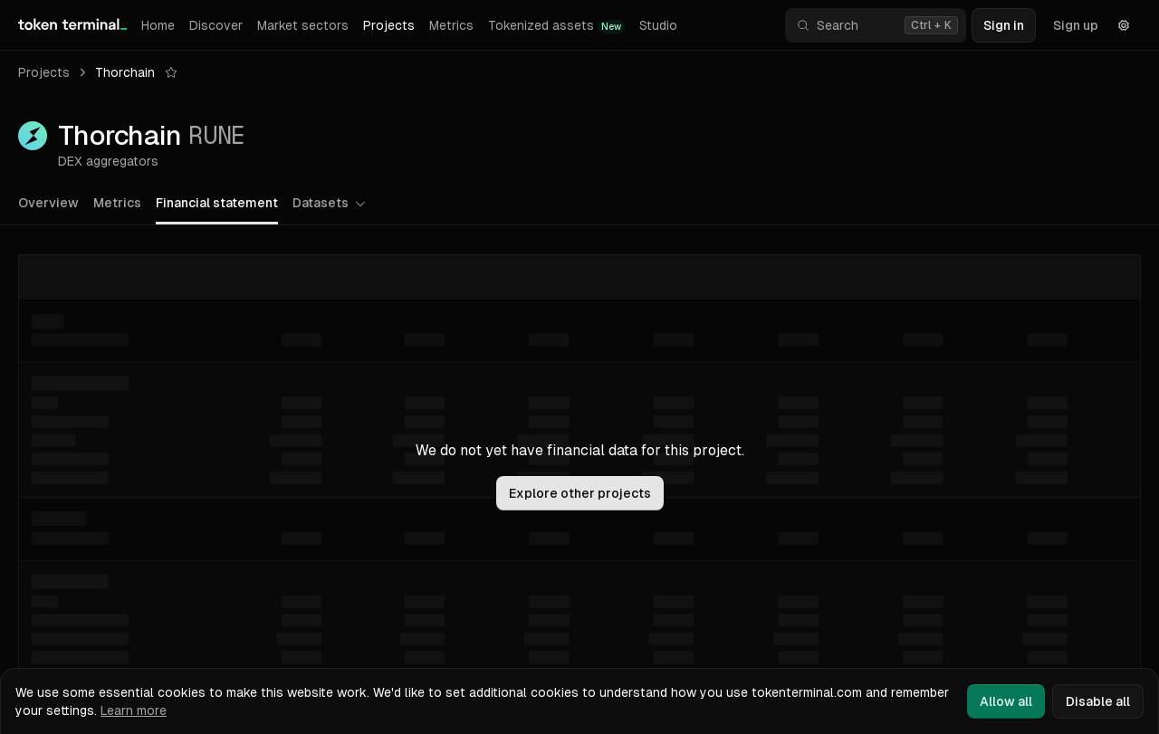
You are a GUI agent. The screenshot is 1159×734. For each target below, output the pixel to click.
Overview (48, 202)
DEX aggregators (108, 161)
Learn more (134, 710)
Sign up (1075, 25)
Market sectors (303, 25)
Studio (658, 25)
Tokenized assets (556, 25)
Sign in (1003, 25)
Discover (216, 25)
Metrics (451, 25)
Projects (389, 25)
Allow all (1006, 701)
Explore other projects (580, 493)
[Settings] (1123, 25)
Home (158, 25)
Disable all (1098, 701)
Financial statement (217, 202)
